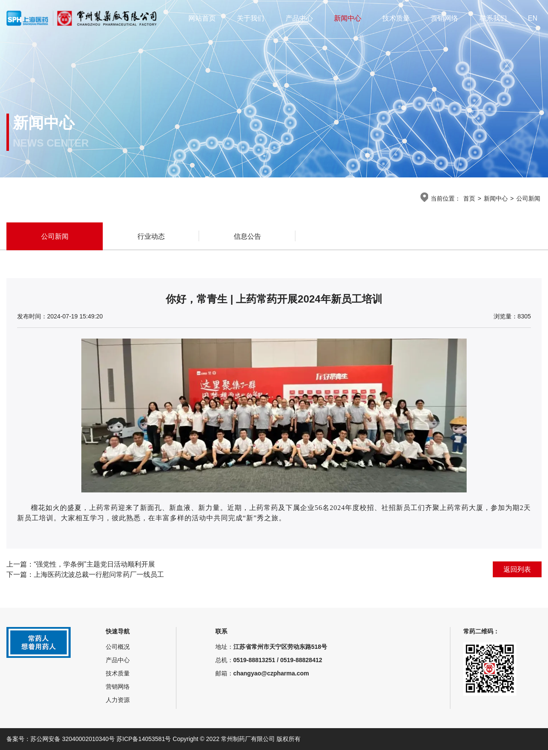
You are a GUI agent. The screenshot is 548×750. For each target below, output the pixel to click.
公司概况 (118, 646)
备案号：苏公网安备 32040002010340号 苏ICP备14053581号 (89, 738)
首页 (469, 198)
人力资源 (118, 699)
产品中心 (299, 18)
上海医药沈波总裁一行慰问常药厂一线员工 (99, 574)
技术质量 (396, 18)
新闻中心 (347, 18)
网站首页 (202, 18)
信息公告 (247, 236)
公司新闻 (528, 198)
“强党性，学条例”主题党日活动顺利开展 (94, 564)
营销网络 (444, 18)
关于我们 (250, 18)
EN (532, 18)
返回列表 (517, 569)
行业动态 (151, 236)
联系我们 (493, 18)
